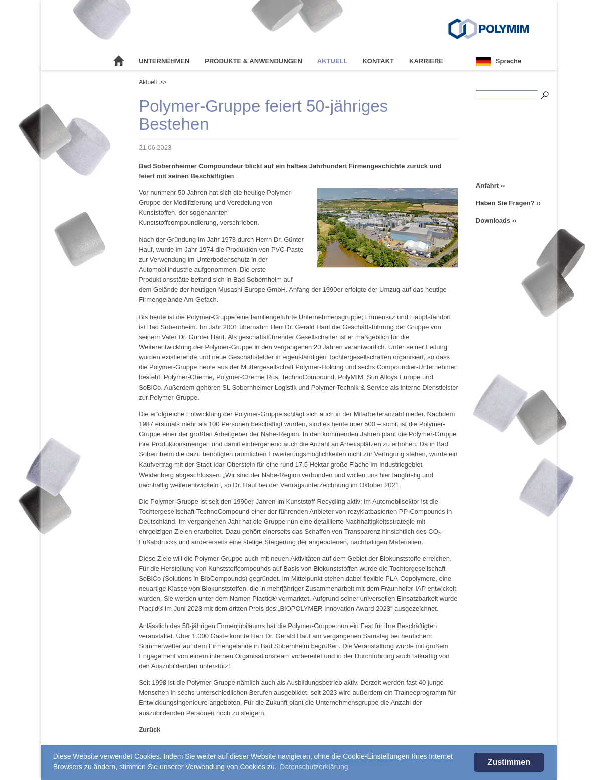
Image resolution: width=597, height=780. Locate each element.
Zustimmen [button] (509, 762)
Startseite (118, 61)
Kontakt (378, 61)
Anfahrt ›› (490, 185)
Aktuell (332, 61)
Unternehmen (164, 61)
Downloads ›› (496, 220)
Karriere (426, 61)
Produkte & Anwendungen (253, 61)
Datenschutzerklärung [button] (314, 767)
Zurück (149, 729)
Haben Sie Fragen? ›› (508, 203)
